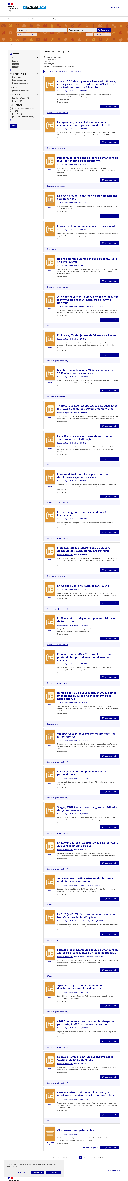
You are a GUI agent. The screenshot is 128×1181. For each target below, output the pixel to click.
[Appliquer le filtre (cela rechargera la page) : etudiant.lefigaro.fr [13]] (21, 98)
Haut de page (115, 1170)
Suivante (101, 1157)
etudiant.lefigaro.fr (20, 98)
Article (15, 77)
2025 (15, 67)
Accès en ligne (91, 1147)
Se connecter (114, 7)
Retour (16, 45)
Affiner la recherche (76, 71)
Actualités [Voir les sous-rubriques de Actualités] (31, 19)
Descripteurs (16, 105)
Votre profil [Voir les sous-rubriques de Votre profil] (19, 19)
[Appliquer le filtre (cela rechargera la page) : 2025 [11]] (16, 67)
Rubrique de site (19, 80)
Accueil (10, 19)
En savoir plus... (62, 102)
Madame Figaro (49, 64)
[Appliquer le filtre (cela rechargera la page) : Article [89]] (17, 77)
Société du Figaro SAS (21, 90)
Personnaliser (23, 1172)
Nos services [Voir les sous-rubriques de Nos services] (44, 19)
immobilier (17, 114)
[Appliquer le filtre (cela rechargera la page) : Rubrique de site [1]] (20, 80)
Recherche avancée (101, 35)
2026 (15, 64)
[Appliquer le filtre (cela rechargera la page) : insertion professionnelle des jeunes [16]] (22, 109)
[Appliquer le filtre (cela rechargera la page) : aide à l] (24, 116)
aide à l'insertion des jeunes (23, 116)
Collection (15, 95)
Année (13, 58)
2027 (15, 61)
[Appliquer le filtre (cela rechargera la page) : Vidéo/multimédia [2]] (20, 83)
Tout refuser (37, 1172)
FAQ (54, 19)
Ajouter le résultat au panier (59, 71)
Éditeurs (14, 87)
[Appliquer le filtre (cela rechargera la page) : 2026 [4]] (16, 64)
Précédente (63, 1157)
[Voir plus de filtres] (11, 70)
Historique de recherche (26, 35)
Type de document (18, 74)
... (89, 1157)
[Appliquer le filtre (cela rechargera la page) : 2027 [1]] (16, 61)
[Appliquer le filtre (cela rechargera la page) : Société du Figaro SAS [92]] (22, 90)
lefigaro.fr (16, 101)
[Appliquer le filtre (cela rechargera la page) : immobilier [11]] (18, 113)
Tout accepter (53, 1172)
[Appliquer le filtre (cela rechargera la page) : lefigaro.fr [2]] (17, 101)
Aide (88, 35)
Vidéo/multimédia (20, 83)
